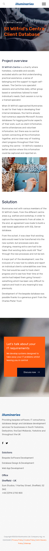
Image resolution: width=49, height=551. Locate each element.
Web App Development (13, 468)
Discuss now (32, 372)
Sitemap (27, 543)
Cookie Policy (29, 540)
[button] (43, 3)
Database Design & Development (18, 463)
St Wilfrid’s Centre (11, 67)
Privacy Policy (17, 540)
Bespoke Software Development (18, 458)
